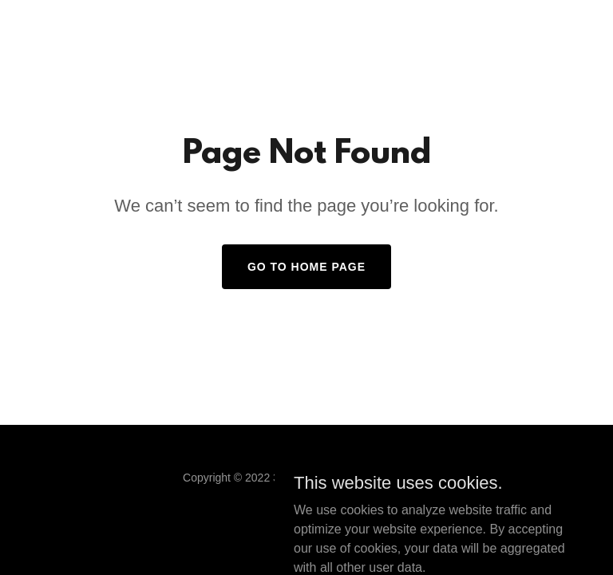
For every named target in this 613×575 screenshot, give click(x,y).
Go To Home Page (306, 266)
